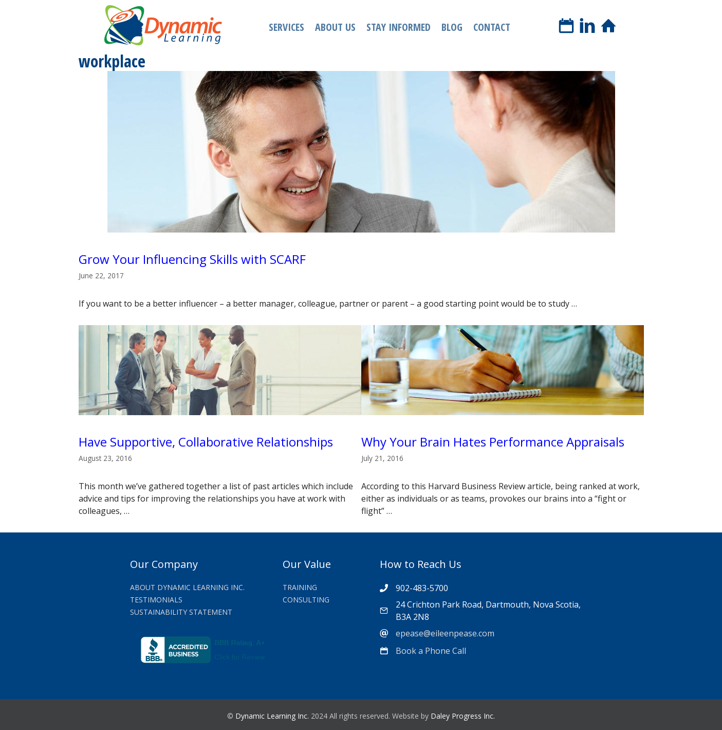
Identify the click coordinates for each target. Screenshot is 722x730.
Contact (491, 27)
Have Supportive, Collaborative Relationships (206, 441)
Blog (451, 27)
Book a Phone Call (431, 650)
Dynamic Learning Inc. (272, 716)
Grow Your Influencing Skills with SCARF (192, 259)
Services (286, 27)
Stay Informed (398, 27)
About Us (335, 27)
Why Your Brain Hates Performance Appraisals (492, 441)
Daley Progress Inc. (463, 716)
